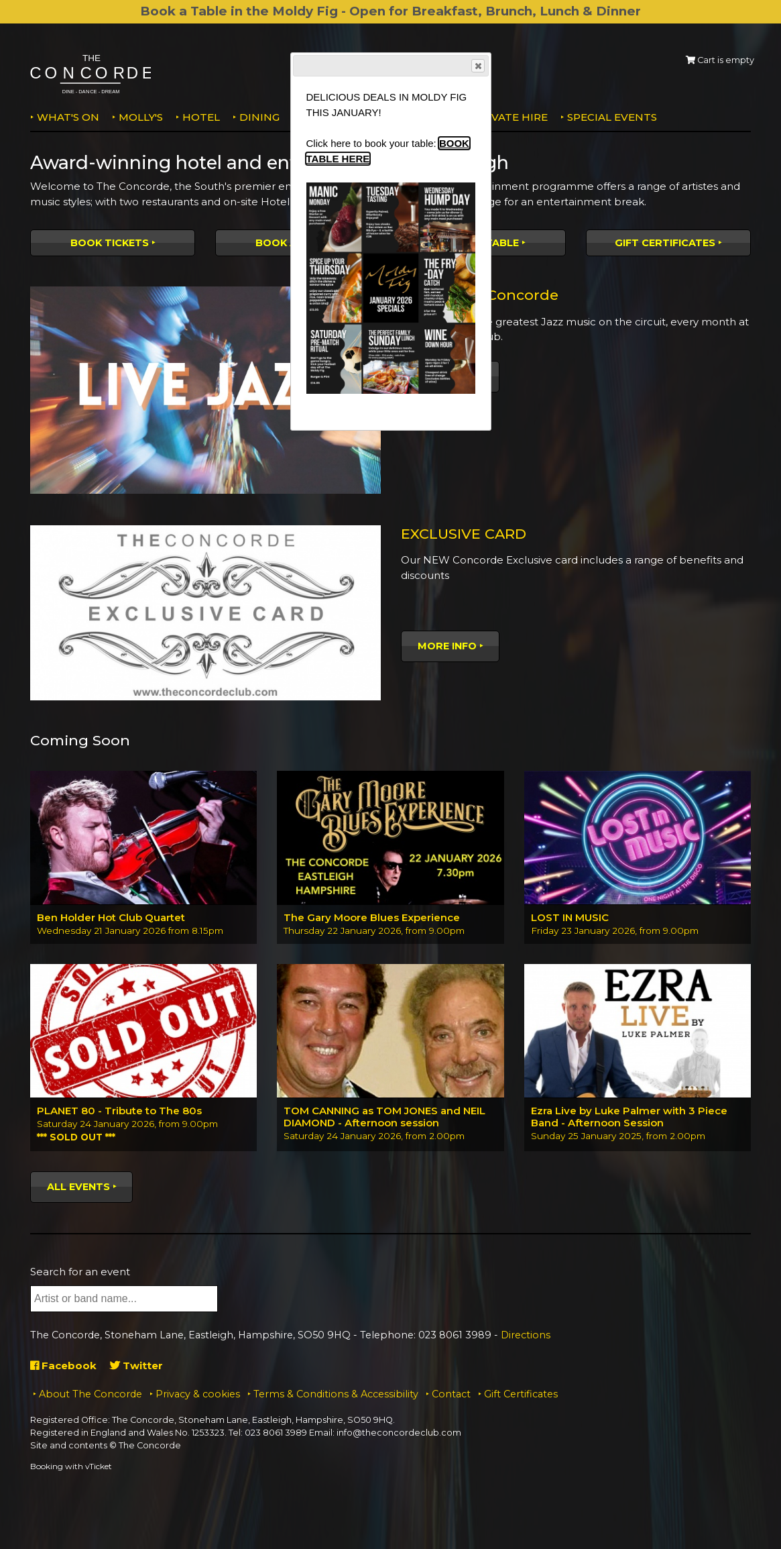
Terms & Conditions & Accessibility (335, 1394)
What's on (68, 117)
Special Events (612, 117)
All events (78, 1187)
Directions (525, 1335)
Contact (451, 1394)
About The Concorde (90, 1394)
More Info (447, 646)
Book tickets (109, 243)
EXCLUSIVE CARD (463, 533)
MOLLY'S (141, 117)
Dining (259, 117)
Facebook (63, 1365)
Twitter (136, 1365)
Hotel (201, 117)
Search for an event (80, 1271)
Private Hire (510, 117)
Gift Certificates (665, 243)
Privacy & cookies (198, 1394)
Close (477, 66)
